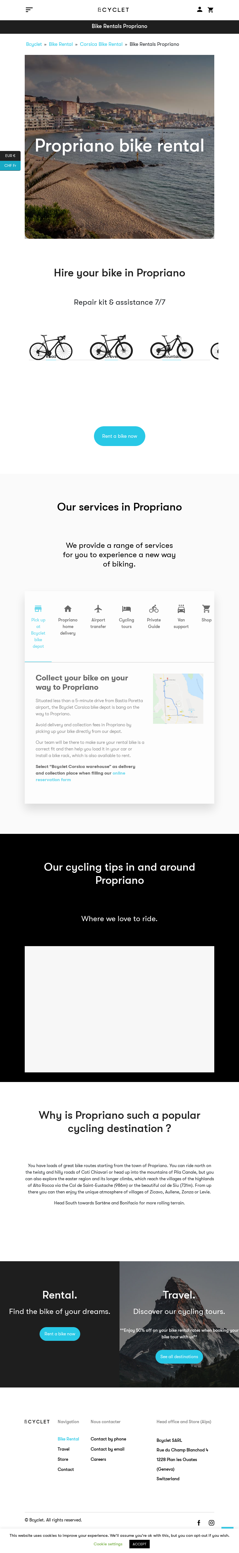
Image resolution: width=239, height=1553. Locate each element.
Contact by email (107, 1449)
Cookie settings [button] (108, 1543)
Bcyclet (34, 44)
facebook (198, 1523)
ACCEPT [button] (139, 1544)
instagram (211, 1523)
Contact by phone (108, 1439)
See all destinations (179, 1356)
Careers (98, 1459)
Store (63, 1459)
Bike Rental (61, 44)
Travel (64, 1449)
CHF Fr (12, 166)
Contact (66, 1469)
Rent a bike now (119, 436)
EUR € (13, 156)
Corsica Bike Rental (101, 44)
